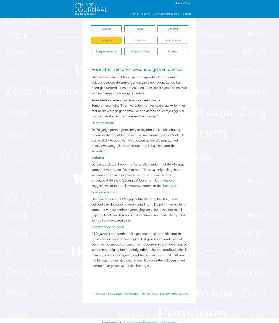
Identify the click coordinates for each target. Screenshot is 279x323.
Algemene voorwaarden (146, 318)
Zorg (139, 29)
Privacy (130, 318)
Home (134, 13)
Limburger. (169, 181)
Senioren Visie (139, 48)
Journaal (172, 48)
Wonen (106, 29)
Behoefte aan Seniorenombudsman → (165, 290)
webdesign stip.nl (168, 318)
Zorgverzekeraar (106, 48)
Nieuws (145, 13)
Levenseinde (173, 38)
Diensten (106, 38)
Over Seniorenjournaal (166, 13)
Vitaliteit (173, 29)
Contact (187, 13)
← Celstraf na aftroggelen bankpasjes (115, 288)
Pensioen (140, 38)
